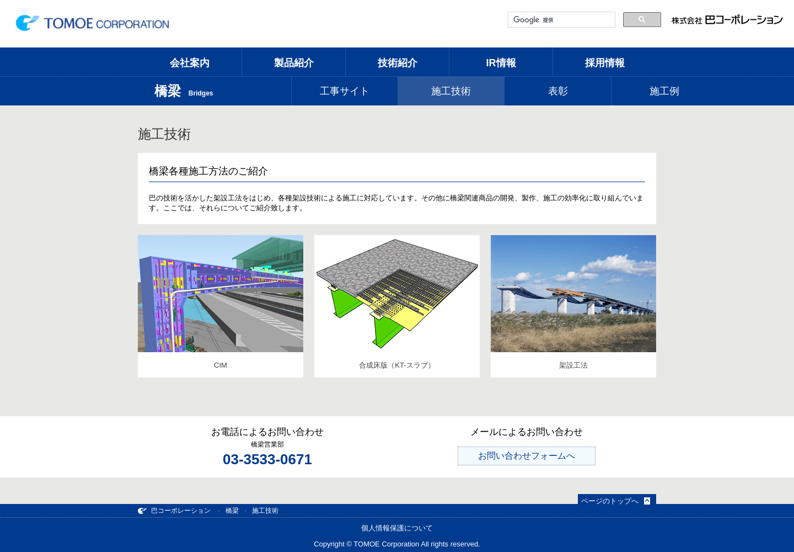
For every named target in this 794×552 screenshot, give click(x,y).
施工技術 (451, 91)
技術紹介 (397, 62)
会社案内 (190, 62)
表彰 (558, 91)
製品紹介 (294, 62)
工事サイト (344, 91)
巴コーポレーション (174, 510)
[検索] (560, 20)
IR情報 (501, 62)
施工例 (664, 91)
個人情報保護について (397, 528)
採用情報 (605, 62)
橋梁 (232, 510)
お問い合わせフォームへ (526, 455)
